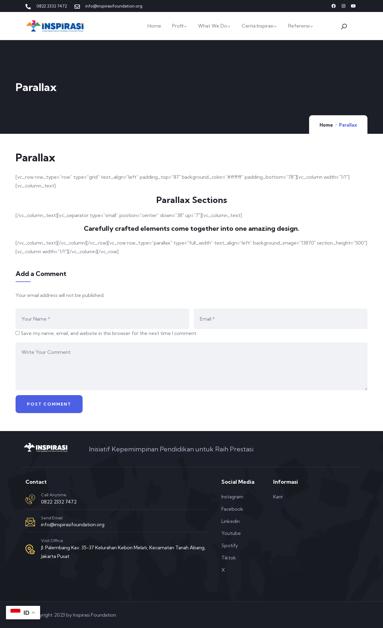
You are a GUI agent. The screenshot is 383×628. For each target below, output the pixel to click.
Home (326, 125)
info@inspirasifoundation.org (72, 524)
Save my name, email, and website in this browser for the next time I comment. (109, 333)
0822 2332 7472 (59, 502)
